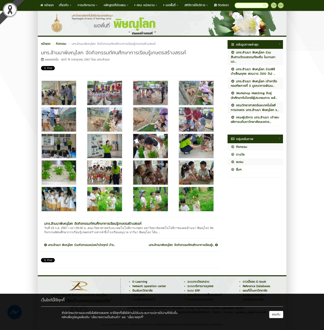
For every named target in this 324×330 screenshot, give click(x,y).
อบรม (237, 161)
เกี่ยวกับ (65, 5)
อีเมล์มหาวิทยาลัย (142, 290)
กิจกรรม (239, 146)
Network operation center (149, 286)
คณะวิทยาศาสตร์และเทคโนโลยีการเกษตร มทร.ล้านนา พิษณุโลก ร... (255, 107)
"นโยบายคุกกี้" (135, 317)
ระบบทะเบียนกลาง (198, 281)
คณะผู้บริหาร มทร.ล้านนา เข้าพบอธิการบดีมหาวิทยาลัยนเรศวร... (255, 119)
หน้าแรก (47, 5)
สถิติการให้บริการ (196, 5)
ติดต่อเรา (221, 5)
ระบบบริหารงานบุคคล (200, 286)
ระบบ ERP (193, 290)
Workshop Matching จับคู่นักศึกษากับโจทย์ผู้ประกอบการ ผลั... (254, 95)
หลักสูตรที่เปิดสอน (116, 5)
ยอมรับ (276, 314)
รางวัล (238, 154)
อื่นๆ (236, 169)
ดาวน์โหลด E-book (254, 281)
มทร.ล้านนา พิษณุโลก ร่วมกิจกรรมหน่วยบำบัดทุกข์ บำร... (79, 245)
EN (281, 5)
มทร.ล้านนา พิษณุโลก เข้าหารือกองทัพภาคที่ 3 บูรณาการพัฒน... (254, 83)
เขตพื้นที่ (171, 5)
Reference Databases (256, 286)
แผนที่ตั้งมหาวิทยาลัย (255, 290)
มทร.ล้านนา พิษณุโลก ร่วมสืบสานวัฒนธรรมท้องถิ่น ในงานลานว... (253, 57)
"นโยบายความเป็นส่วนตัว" (106, 317)
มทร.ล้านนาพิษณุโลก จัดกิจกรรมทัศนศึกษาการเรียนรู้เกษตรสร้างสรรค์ (92, 223)
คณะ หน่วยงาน (146, 5)
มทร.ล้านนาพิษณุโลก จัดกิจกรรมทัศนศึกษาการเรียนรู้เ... (183, 245)
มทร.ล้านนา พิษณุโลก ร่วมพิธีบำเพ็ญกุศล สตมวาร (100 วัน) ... (253, 71)
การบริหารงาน (88, 5)
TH (274, 5)
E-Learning (139, 281)
